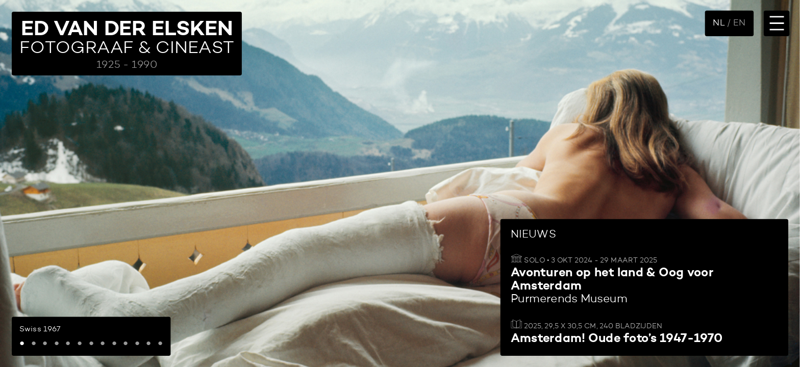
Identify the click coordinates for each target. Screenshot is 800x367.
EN (739, 23)
